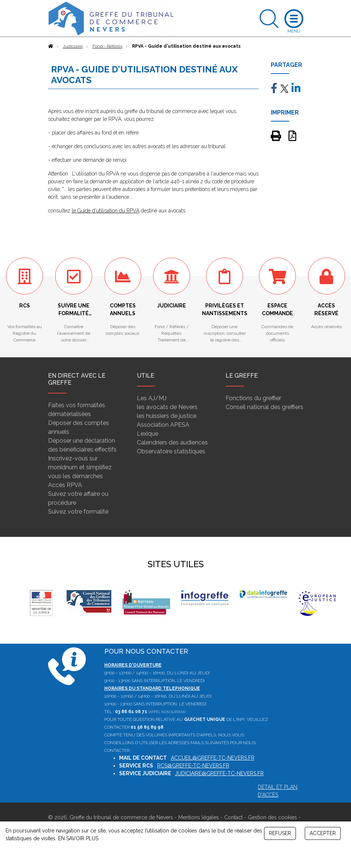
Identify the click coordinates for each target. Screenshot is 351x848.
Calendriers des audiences (172, 442)
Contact (233, 817)
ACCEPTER (323, 833)
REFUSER (280, 833)
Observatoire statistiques (171, 451)
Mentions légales (198, 817)
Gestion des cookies (272, 817)
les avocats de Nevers (167, 407)
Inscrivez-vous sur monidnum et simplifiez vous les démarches (80, 467)
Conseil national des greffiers (264, 407)
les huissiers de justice (166, 415)
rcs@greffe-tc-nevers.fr (193, 766)
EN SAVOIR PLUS (78, 838)
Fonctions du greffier (253, 398)
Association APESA (163, 424)
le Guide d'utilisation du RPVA (105, 211)
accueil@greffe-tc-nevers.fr (212, 758)
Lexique (147, 433)
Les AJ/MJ (151, 398)
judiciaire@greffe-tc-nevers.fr (219, 773)
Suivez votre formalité (78, 511)
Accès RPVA (65, 484)
